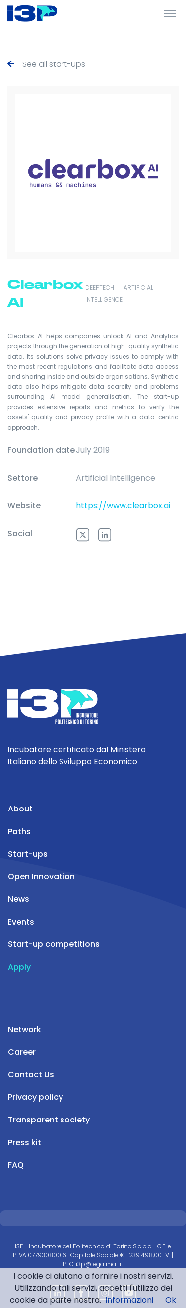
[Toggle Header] (170, 13)
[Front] (44, 13)
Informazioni (129, 1300)
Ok (170, 1300)
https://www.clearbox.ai (123, 505)
